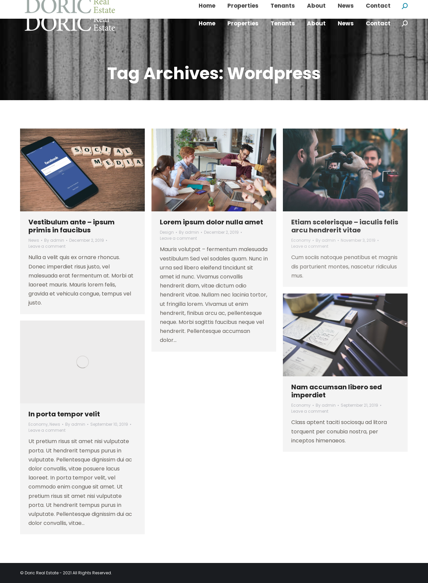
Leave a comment (47, 246)
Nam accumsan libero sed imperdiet (336, 391)
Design (167, 232)
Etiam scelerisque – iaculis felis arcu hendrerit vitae (344, 226)
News (33, 240)
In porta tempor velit (64, 414)
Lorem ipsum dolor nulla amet (211, 222)
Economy (301, 240)
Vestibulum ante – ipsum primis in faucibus (71, 226)
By (54, 240)
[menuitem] (207, 23)
